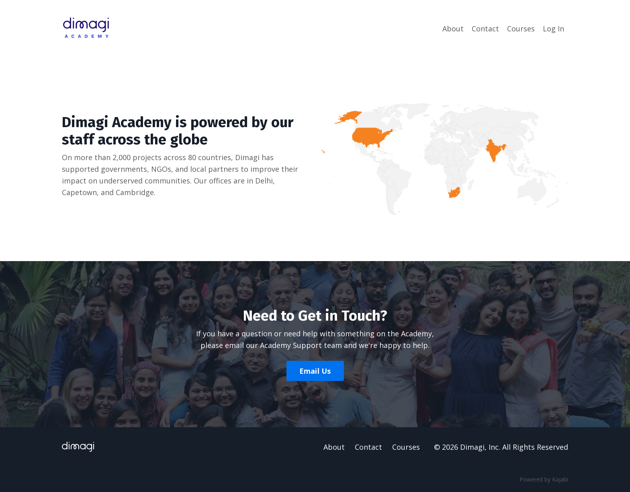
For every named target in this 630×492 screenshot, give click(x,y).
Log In (553, 28)
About (453, 28)
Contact (485, 28)
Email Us (315, 371)
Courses (521, 28)
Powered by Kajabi (544, 479)
